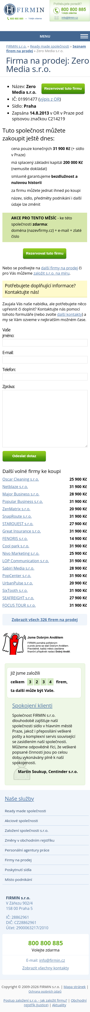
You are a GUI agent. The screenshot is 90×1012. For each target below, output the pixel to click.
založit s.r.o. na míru (51, 273)
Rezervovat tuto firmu (63, 88)
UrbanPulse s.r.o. (17, 583)
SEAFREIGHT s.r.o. (18, 598)
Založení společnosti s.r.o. (26, 830)
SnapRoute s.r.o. (17, 516)
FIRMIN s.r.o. (16, 46)
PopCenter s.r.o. (16, 575)
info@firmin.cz (52, 960)
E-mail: (7, 352)
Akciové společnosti (21, 820)
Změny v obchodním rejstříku (29, 840)
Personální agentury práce (27, 850)
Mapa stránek (75, 986)
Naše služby (19, 798)
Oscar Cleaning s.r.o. (20, 479)
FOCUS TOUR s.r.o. (19, 605)
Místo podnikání (18, 879)
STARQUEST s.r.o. (17, 523)
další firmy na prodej (59, 268)
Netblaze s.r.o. (15, 486)
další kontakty (69, 314)
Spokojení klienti (32, 705)
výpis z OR (50, 99)
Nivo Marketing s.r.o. (20, 553)
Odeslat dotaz (24, 456)
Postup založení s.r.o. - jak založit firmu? (35, 1000)
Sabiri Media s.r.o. (18, 568)
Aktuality (59, 1005)
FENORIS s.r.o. (15, 538)
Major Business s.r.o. (20, 494)
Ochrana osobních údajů (45, 992)
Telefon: (9, 369)
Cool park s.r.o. (15, 546)
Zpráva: (8, 386)
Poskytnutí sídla (18, 869)
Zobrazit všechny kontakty (45, 968)
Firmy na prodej (18, 859)
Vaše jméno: (8, 332)
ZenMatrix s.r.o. (16, 509)
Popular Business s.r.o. (22, 501)
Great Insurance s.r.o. (21, 531)
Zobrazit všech (45, 619)
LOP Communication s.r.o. (25, 560)
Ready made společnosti (49, 46)
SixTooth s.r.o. (15, 590)
